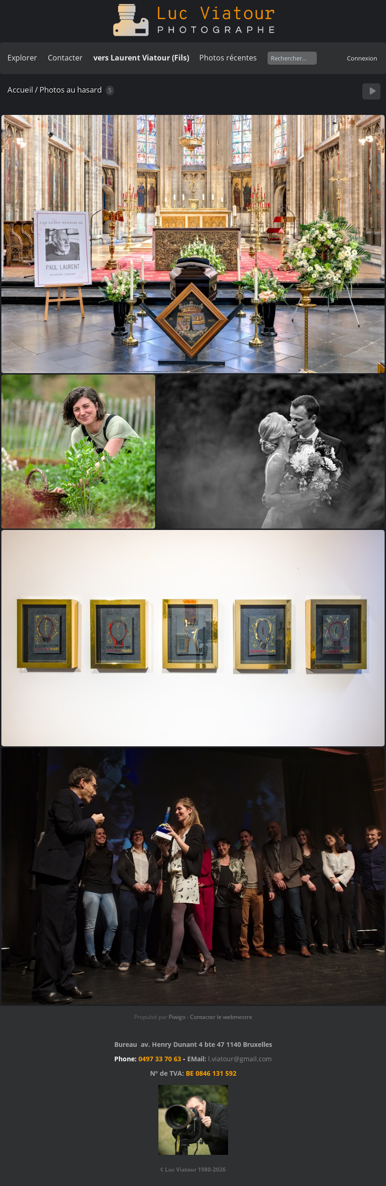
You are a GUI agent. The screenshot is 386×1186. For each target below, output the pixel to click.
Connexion (362, 58)
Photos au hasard (70, 89)
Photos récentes (228, 58)
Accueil (20, 89)
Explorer (22, 58)
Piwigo (177, 1017)
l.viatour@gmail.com (240, 1058)
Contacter (65, 58)
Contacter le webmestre (221, 1017)
